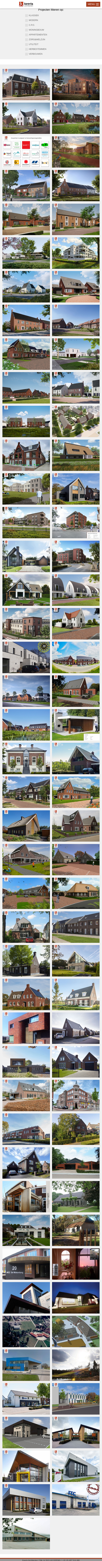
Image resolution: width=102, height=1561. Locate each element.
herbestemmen (35, 49)
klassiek (32, 15)
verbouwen (33, 54)
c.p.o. (30, 25)
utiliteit (31, 44)
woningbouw (34, 30)
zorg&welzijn (35, 39)
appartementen (36, 35)
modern (31, 20)
